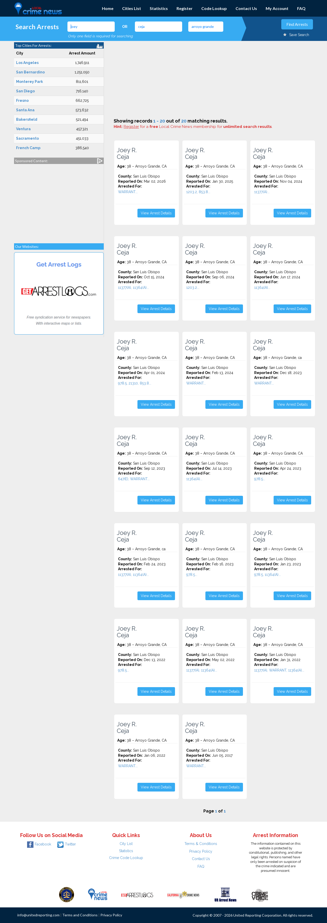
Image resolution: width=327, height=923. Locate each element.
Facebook (39, 844)
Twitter (66, 844)
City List (126, 844)
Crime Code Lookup (126, 858)
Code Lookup (214, 8)
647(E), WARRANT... (134, 479)
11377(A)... (262, 192)
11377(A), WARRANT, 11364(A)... (279, 670)
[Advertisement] (59, 201)
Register (185, 8)
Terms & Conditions (200, 844)
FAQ (301, 8)
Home (107, 8)
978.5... (259, 479)
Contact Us (246, 8)
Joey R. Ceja (127, 153)
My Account (277, 8)
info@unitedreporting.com (38, 915)
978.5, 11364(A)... (267, 575)
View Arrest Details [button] (156, 213)
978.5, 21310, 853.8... (134, 383)
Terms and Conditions (80, 915)
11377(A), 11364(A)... (133, 287)
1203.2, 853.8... (198, 192)
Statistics (159, 8)
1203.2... (192, 287)
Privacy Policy (200, 851)
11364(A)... (262, 287)
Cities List (131, 8)
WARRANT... (128, 192)
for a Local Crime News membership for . (198, 126)
